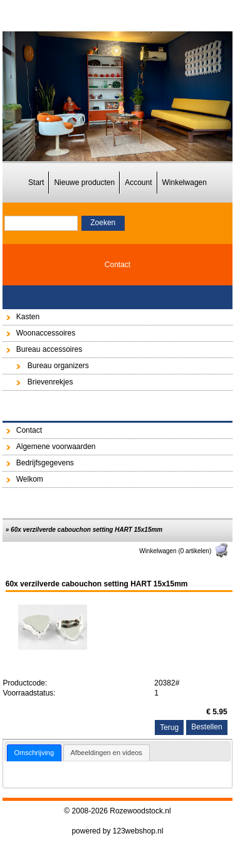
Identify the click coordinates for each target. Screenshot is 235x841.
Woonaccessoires (46, 333)
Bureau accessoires (49, 349)
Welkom (29, 479)
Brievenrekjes (50, 382)
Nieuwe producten (84, 182)
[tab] (34, 752)
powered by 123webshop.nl (117, 831)
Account (138, 182)
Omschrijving (34, 752)
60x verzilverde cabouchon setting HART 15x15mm (86, 529)
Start (36, 182)
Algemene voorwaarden (56, 446)
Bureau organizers (58, 365)
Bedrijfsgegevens (45, 462)
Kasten (27, 316)
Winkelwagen (184, 182)
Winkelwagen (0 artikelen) (184, 550)
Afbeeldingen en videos (106, 752)
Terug (169, 727)
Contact (117, 264)
